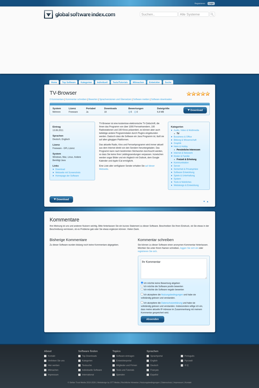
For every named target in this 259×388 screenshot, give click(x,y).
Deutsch (154, 365)
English (153, 360)
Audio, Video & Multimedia (186, 130)
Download (195, 110)
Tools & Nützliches (182, 182)
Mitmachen (138, 82)
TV (178, 133)
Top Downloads (89, 356)
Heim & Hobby (181, 146)
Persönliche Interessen (188, 149)
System (177, 179)
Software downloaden (161, 99)
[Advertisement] (129, 48)
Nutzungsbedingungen (172, 294)
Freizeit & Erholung (186, 159)
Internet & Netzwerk (183, 153)
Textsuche (87, 365)
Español (154, 374)
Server (177, 166)
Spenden (120, 374)
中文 (187, 365)
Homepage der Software (67, 175)
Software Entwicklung (184, 172)
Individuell (102, 82)
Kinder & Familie (182, 156)
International (88, 374)
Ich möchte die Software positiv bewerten (162, 286)
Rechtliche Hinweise (130, 382)
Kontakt (51, 356)
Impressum (53, 374)
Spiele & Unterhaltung (184, 175)
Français (154, 370)
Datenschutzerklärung (171, 303)
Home (54, 82)
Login (211, 3)
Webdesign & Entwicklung (186, 185)
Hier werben (54, 365)
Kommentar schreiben (76, 99)
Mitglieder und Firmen (126, 365)
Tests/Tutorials (120, 82)
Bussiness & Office (183, 136)
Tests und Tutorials (125, 370)
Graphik (177, 143)
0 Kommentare (57, 99)
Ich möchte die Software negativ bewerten (162, 289)
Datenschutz (166, 382)
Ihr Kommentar (174, 269)
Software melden (141, 99)
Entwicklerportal (123, 360)
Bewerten (93, 99)
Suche (168, 82)
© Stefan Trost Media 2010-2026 (82, 382)
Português (189, 356)
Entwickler (154, 82)
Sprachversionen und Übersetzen (115, 99)
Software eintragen (125, 356)
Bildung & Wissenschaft (185, 140)
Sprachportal (156, 356)
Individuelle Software (92, 370)
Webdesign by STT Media (108, 382)
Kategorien (86, 82)
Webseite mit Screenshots (67, 172)
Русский (189, 360)
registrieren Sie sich (147, 251)
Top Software (69, 82)
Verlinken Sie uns (56, 360)
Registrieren (200, 3)
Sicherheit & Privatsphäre (186, 169)
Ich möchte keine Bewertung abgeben (160, 283)
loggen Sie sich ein (189, 248)
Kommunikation (181, 162)
